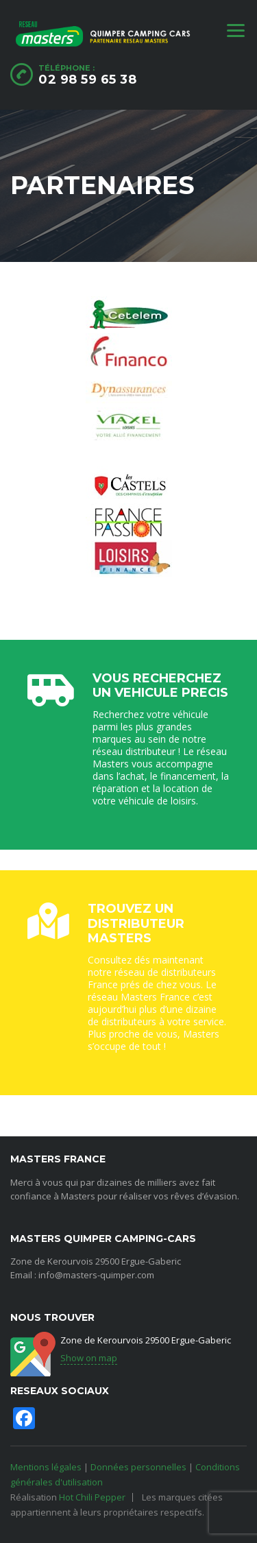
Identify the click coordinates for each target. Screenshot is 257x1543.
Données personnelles (138, 1467)
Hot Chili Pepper (92, 1497)
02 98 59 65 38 (87, 79)
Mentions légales (46, 1467)
